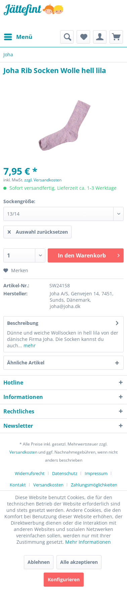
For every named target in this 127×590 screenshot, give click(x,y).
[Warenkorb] (116, 37)
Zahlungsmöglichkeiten (94, 485)
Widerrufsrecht (30, 473)
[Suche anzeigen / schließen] (67, 37)
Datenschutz (64, 473)
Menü (18, 36)
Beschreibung (22, 323)
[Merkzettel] (83, 37)
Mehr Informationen (88, 542)
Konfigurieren (64, 579)
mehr (29, 345)
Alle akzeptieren (79, 562)
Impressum (96, 473)
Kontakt (18, 485)
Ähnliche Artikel (25, 362)
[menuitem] (18, 37)
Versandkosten (23, 452)
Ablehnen (39, 562)
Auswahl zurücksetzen (38, 231)
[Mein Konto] (100, 37)
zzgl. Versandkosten (42, 180)
